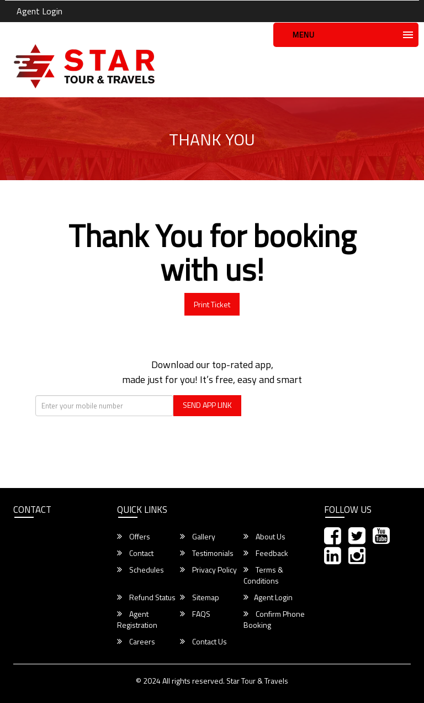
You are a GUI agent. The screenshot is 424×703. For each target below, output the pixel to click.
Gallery (197, 536)
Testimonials (207, 553)
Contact (135, 553)
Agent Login (39, 11)
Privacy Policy (208, 569)
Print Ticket (212, 304)
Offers (133, 536)
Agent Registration (137, 619)
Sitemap (199, 597)
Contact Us (203, 641)
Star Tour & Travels (257, 680)
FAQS (195, 614)
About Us (264, 536)
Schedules (140, 569)
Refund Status (146, 597)
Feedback (265, 553)
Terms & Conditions (263, 575)
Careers (136, 641)
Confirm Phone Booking (274, 619)
